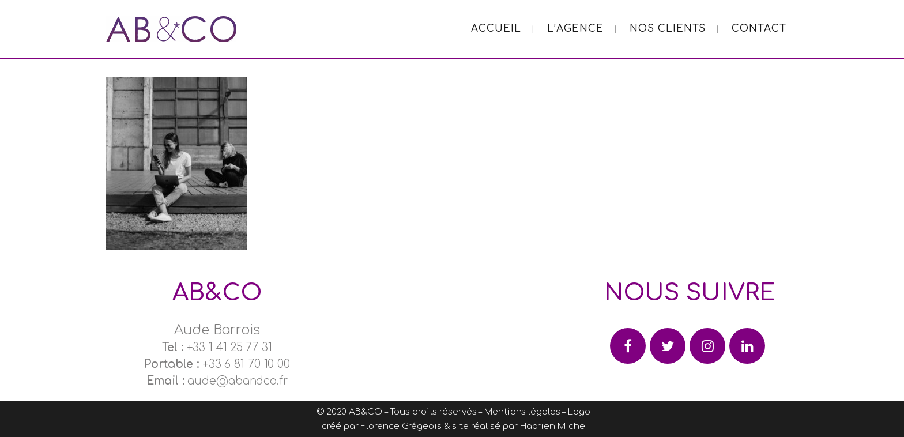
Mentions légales (522, 412)
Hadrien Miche (552, 426)
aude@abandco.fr (237, 381)
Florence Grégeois (400, 426)
